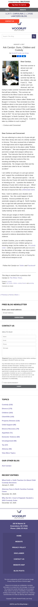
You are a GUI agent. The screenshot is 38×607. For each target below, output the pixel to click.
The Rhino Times (16, 278)
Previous (4, 295)
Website (23, 10)
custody (20, 283)
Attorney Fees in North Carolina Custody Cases (17, 490)
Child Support (9, 425)
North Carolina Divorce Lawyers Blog (19, 26)
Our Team (8, 13)
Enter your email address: (12, 310)
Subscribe (18, 317)
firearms (24, 283)
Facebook (31, 265)
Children (7, 413)
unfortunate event (28, 190)
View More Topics (9, 453)
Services (26, 13)
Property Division (11, 421)
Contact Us (9, 21)
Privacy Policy (19, 547)
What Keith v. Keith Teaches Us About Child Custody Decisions (19, 481)
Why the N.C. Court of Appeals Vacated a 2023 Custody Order (17, 499)
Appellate (7, 433)
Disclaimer (19, 553)
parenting (31, 283)
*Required (5, 358)
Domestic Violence (11, 437)
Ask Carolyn (10, 17)
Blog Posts (19, 571)
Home (7, 10)
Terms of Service (22, 581)
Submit (19, 386)
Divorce (7, 409)
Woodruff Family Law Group (24, 598)
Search (34, 36)
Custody (9, 281)
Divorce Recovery (10, 429)
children (15, 283)
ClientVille (8, 417)
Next (17, 295)
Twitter (21, 265)
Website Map (19, 565)
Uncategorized (9, 441)
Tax (5, 445)
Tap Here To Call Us (19, 5)
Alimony (7, 449)
